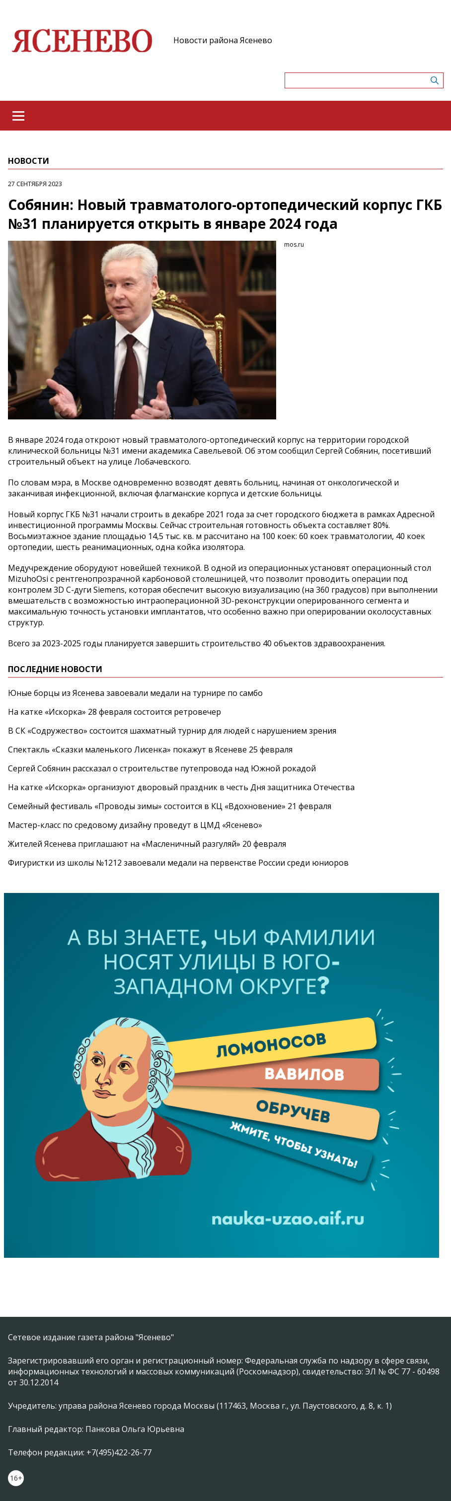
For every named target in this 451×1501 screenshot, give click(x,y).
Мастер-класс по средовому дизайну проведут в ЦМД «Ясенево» (135, 824)
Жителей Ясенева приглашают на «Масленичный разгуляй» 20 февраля (147, 843)
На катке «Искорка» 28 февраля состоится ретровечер (114, 711)
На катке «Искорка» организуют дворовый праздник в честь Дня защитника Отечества (181, 787)
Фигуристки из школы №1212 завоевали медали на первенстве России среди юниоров (178, 862)
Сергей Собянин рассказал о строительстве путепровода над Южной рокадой (162, 768)
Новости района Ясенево (222, 40)
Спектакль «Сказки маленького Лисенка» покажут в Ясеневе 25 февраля (150, 749)
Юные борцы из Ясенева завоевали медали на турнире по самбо (135, 692)
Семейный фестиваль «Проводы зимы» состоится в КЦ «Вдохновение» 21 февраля (169, 806)
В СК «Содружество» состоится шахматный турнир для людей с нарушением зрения (172, 730)
